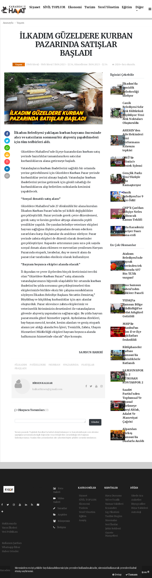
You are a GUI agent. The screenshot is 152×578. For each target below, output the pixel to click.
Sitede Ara (137, 495)
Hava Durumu (113, 495)
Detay (117, 574)
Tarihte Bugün (113, 516)
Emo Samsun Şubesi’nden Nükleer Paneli (132, 289)
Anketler (136, 499)
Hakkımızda (9, 523)
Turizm (89, 7)
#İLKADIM (20, 364)
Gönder (95, 422)
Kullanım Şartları (12, 543)
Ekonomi (75, 7)
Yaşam (20, 22)
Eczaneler (111, 507)
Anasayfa (8, 22)
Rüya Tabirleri (139, 507)
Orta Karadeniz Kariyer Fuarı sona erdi (133, 231)
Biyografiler (138, 503)
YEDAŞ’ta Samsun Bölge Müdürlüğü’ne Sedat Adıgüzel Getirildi (132, 308)
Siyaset (34, 7)
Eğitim (127, 7)
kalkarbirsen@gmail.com (47, 389)
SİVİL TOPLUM (54, 7)
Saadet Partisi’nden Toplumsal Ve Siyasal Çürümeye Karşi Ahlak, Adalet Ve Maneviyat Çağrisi (132, 405)
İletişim (59, 527)
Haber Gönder (10, 551)
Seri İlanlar (111, 524)
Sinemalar (111, 520)
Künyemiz (61, 520)
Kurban (75, 173)
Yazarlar (60, 508)
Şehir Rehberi (113, 528)
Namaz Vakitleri (114, 503)
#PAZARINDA (71, 364)
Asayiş (82, 520)
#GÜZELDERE (38, 364)
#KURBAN (54, 364)
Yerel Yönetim (108, 7)
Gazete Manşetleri (111, 534)
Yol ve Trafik (112, 499)
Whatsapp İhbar (11, 547)
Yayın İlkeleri (9, 527)
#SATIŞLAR (87, 364)
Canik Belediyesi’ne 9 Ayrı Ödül (132, 196)
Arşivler (60, 514)
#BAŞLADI (20, 368)
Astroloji (136, 512)
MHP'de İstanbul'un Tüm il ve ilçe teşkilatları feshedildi (131, 331)
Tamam (131, 574)
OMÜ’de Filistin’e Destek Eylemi (132, 161)
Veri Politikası (10, 531)
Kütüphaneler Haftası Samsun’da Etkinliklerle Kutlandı (132, 355)
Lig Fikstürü (112, 512)
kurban (88, 151)
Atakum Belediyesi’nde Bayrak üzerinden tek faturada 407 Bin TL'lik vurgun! (132, 265)
